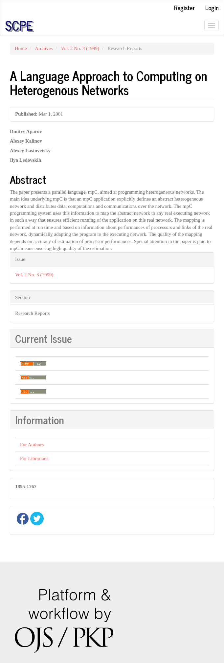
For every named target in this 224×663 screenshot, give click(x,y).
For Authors (32, 444)
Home (21, 48)
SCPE (19, 25)
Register (184, 8)
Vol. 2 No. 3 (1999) (80, 48)
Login (212, 8)
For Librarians (34, 458)
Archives (44, 48)
